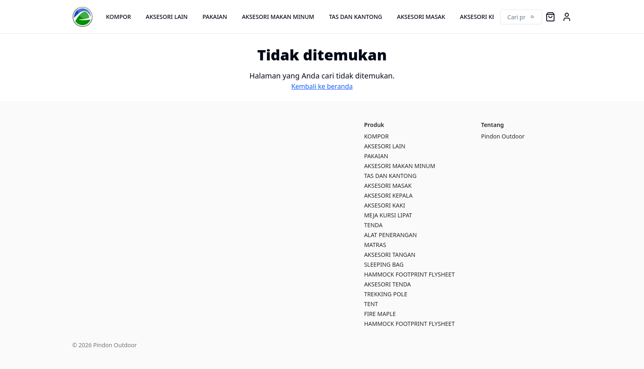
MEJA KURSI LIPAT (388, 215)
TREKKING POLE (385, 294)
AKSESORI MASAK (421, 17)
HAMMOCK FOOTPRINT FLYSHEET (409, 274)
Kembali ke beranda (322, 86)
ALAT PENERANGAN (390, 235)
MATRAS (375, 245)
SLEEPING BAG (383, 264)
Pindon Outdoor (502, 136)
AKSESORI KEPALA (484, 17)
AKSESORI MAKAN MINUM (278, 17)
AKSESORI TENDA (387, 284)
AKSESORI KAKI (384, 205)
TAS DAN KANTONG (355, 17)
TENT (371, 304)
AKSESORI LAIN (167, 17)
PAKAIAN (214, 17)
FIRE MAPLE (380, 314)
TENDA (373, 225)
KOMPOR (118, 17)
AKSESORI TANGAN (389, 254)
